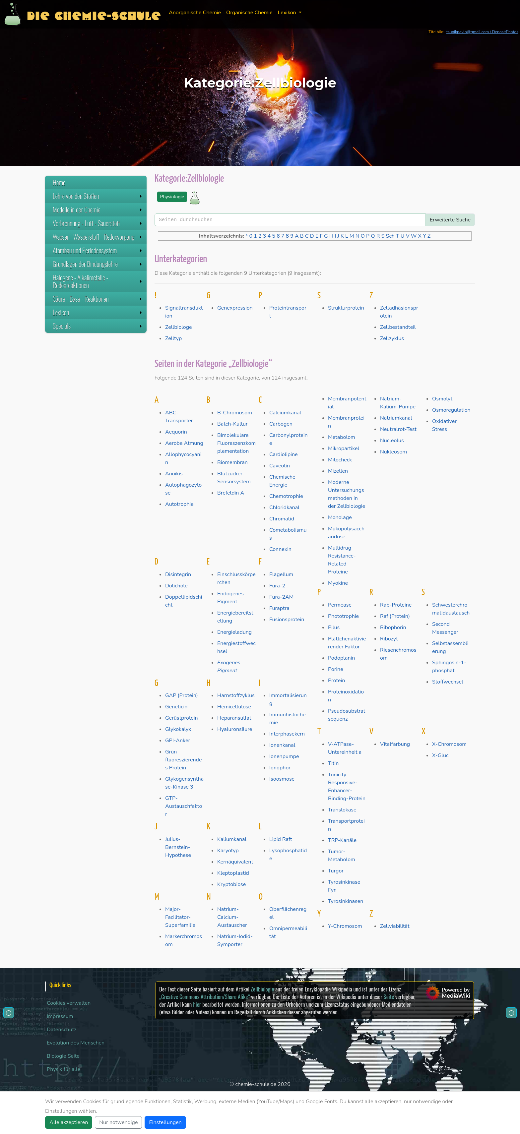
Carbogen (280, 424)
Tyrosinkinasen (345, 901)
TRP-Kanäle (342, 840)
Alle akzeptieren (68, 1122)
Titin (333, 763)
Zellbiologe (178, 327)
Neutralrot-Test (398, 429)
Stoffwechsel (447, 682)
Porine (335, 669)
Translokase (342, 809)
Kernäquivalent (235, 861)
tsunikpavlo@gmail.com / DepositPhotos (482, 31)
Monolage (340, 517)
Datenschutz (62, 1029)
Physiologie (172, 197)
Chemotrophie (286, 496)
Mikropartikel (343, 448)
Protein (336, 680)
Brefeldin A (230, 493)
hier (197, 1004)
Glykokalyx (178, 729)
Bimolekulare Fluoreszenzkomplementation (236, 443)
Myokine (338, 583)
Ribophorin (393, 627)
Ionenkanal (282, 745)
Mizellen (338, 471)
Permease (340, 605)
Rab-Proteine (396, 605)
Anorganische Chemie (195, 12)
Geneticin (176, 706)
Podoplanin (341, 658)
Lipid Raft (280, 839)
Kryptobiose (231, 884)
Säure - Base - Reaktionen (98, 299)
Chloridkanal (284, 507)
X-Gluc (440, 755)
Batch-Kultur (232, 424)
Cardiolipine (283, 454)
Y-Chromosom (345, 926)
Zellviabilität (395, 926)
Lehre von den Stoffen (98, 196)
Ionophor (280, 767)
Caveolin (279, 465)
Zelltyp (173, 338)
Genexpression (235, 308)
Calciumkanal (285, 412)
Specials (98, 326)
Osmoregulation (451, 410)
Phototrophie (343, 616)
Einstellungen (165, 1122)
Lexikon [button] (287, 12)
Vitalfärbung (395, 744)
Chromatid (281, 518)
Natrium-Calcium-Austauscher (232, 917)
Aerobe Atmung (184, 443)
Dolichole (176, 585)
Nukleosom (393, 451)
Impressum (60, 1016)
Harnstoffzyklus (236, 695)
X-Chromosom (449, 744)
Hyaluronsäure (234, 729)
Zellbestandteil (398, 327)
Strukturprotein (346, 308)
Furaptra (279, 608)
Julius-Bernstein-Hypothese (178, 847)
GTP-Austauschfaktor (183, 806)
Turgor (336, 870)
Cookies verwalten (69, 1003)
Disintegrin (178, 574)
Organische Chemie (249, 12)
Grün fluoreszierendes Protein (183, 759)
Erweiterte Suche (450, 219)
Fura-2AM (281, 597)
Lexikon (98, 312)
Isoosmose (281, 779)
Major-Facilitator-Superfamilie (180, 917)
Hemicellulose (234, 706)
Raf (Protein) (395, 616)
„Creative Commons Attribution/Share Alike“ (204, 996)
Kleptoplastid (233, 873)
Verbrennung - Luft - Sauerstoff (98, 223)
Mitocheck (340, 459)
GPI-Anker (177, 740)
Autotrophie (179, 504)
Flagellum (281, 574)
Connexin (280, 549)
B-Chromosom (234, 412)
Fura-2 (277, 585)
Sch (390, 236)
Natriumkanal (396, 418)
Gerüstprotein (181, 718)
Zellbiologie (262, 989)
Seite (389, 996)
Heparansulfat (234, 718)
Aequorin (176, 432)
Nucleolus (392, 440)
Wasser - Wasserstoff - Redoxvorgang (98, 237)
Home (59, 182)
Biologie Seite (63, 1056)
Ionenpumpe (284, 756)
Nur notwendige (118, 1122)
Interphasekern (287, 734)
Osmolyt (442, 398)
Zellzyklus (392, 338)
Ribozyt (389, 638)
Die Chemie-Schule (94, 14)
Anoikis (174, 473)
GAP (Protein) (181, 695)
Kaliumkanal (231, 839)
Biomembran (232, 462)
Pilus (334, 627)
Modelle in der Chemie (98, 209)
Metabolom (341, 437)
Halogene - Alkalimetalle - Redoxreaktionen (98, 281)
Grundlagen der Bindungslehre (98, 264)
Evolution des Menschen (75, 1042)
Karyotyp (228, 850)
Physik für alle (63, 1069)
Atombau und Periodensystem (98, 250)
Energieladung (234, 632)
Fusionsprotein (286, 619)
